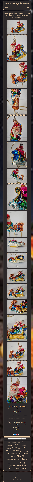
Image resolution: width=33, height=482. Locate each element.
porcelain (22, 451)
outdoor (24, 445)
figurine (24, 442)
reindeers (13, 453)
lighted (25, 459)
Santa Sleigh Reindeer (17, 473)
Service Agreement (17, 479)
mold (8, 450)
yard (7, 453)
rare (20, 453)
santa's (12, 456)
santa (16, 444)
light (17, 453)
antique (27, 451)
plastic (18, 468)
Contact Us (17, 475)
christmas (11, 459)
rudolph (9, 445)
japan (19, 442)
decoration (15, 451)
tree (19, 459)
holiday (24, 468)
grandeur (25, 453)
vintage (20, 455)
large (19, 448)
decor (10, 468)
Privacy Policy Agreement (17, 477)
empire (13, 463)
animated (14, 442)
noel (17, 463)
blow (14, 447)
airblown (9, 448)
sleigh (23, 462)
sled (9, 463)
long (14, 468)
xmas (9, 442)
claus (24, 447)
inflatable (12, 466)
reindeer (21, 465)
